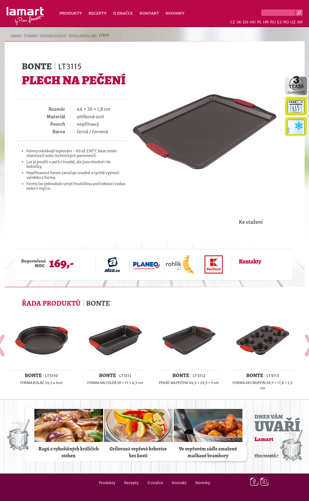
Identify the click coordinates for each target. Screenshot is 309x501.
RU (273, 22)
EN (245, 22)
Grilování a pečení (53, 35)
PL (259, 22)
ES (279, 22)
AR (300, 22)
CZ (232, 22)
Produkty (71, 13)
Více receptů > (267, 455)
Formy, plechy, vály (83, 35)
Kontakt (149, 13)
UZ (293, 22)
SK (239, 22)
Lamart (25, 16)
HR (266, 22)
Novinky (175, 13)
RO (286, 22)
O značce (123, 13)
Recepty (97, 13)
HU (253, 22)
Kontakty (250, 261)
